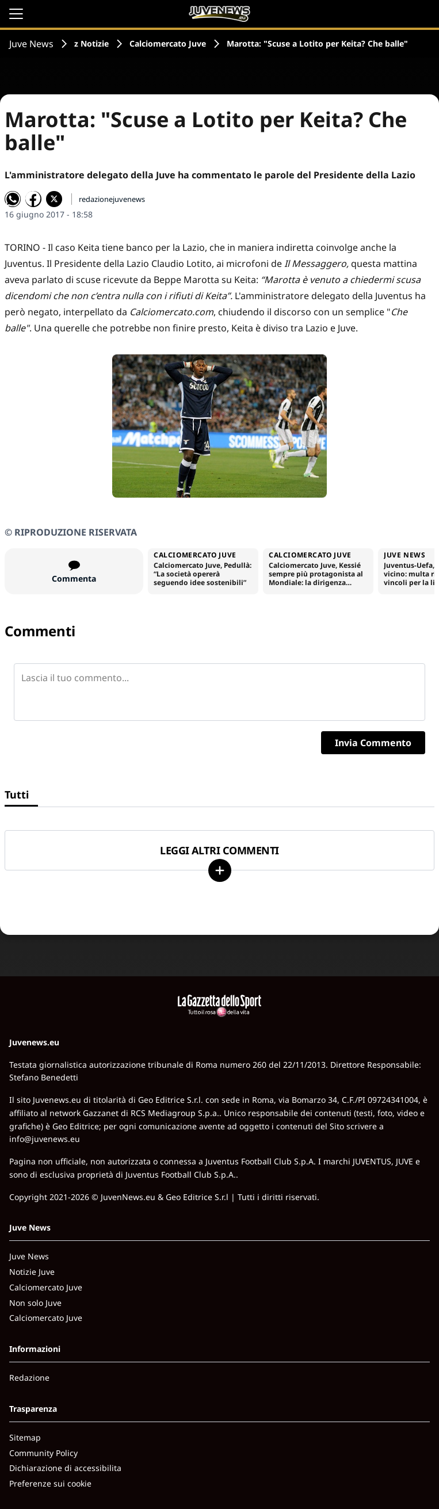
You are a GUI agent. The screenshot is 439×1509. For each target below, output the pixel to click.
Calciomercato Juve (167, 43)
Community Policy (43, 1452)
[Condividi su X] (54, 199)
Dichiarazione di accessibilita (65, 1467)
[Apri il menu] (16, 14)
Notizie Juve (32, 1271)
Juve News (31, 43)
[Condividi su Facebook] (33, 199)
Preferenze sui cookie (50, 1483)
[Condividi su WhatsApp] (13, 199)
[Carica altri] (219, 870)
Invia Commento (373, 742)
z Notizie (91, 43)
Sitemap (25, 1437)
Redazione (29, 1377)
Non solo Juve (35, 1302)
